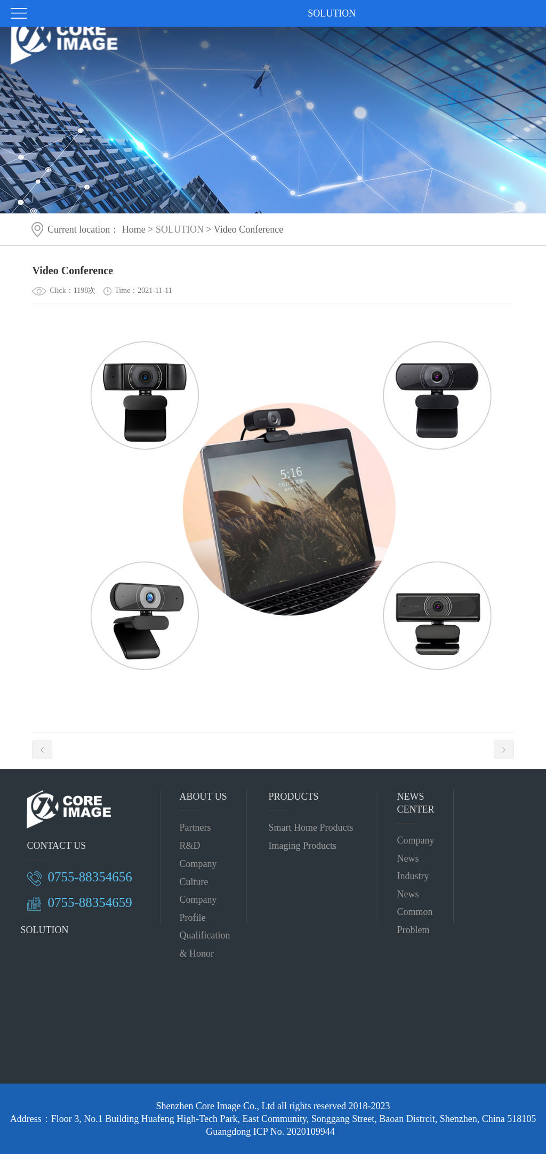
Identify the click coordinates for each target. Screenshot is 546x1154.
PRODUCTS (293, 796)
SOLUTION (180, 229)
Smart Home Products (310, 827)
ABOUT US (203, 796)
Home (134, 229)
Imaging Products (302, 845)
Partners (195, 827)
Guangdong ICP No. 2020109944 (270, 1131)
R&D (189, 845)
